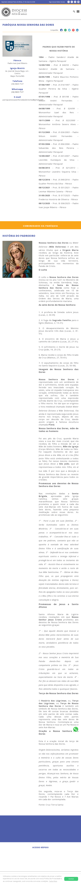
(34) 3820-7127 (17, 92)
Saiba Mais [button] (53, 881)
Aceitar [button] (71, 879)
